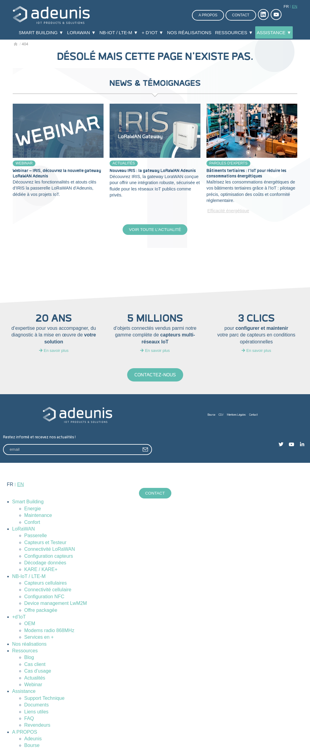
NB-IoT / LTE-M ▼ (118, 32)
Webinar (24, 163)
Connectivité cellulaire (47, 590)
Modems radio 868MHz (49, 631)
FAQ (29, 719)
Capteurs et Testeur (45, 543)
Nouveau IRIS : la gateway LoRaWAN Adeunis (153, 171)
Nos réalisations (189, 32)
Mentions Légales (236, 415)
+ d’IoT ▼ (152, 32)
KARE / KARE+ (41, 570)
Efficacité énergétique (228, 210)
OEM (29, 624)
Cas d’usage (37, 671)
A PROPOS (24, 732)
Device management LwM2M (55, 603)
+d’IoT (19, 617)
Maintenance (38, 515)
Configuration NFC (44, 597)
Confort (32, 522)
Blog (29, 657)
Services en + (39, 637)
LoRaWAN (23, 529)
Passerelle (35, 536)
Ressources (25, 651)
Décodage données (45, 563)
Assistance (23, 691)
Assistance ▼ (274, 32)
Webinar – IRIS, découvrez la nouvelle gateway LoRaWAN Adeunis (57, 173)
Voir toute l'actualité (154, 229)
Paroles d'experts (228, 163)
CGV (221, 415)
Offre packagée (40, 610)
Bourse (211, 415)
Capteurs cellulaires (45, 583)
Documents (36, 705)
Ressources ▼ (234, 32)
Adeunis (33, 739)
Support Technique (44, 698)
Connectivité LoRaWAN (49, 549)
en (294, 6)
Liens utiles (36, 712)
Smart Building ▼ (41, 32)
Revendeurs (37, 725)
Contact (240, 15)
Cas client (34, 664)
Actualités (124, 163)
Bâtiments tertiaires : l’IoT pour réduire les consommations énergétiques (246, 173)
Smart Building (28, 502)
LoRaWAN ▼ (81, 32)
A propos (208, 15)
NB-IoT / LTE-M (29, 576)
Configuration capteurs (48, 556)
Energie (32, 509)
